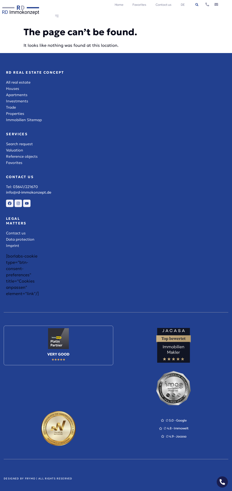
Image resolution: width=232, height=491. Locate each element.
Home (119, 5)
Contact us (163, 5)
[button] (197, 4)
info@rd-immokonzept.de (28, 192)
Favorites (139, 5)
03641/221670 (25, 186)
